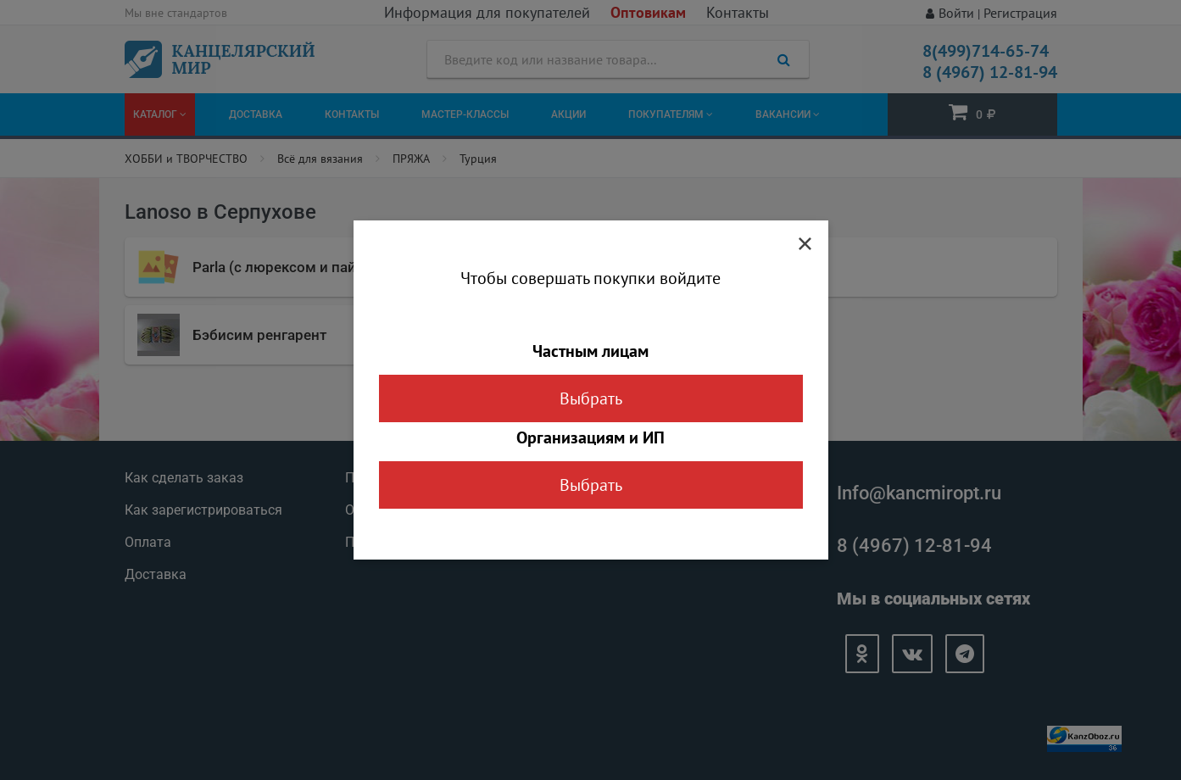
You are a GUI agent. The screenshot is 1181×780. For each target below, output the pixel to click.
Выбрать (591, 398)
